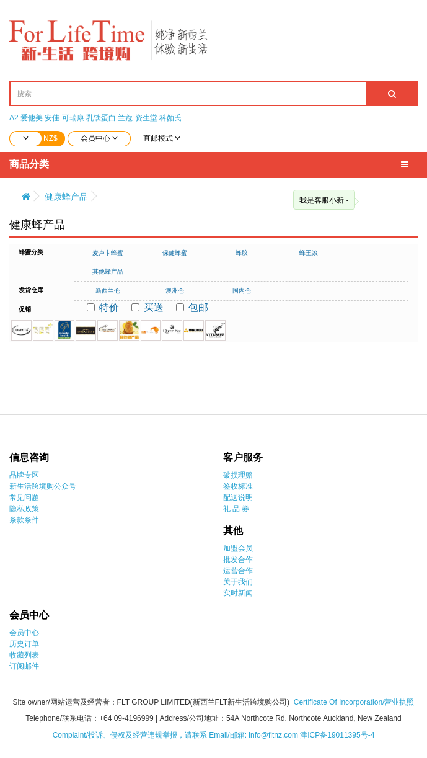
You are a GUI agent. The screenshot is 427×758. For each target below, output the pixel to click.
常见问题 (24, 497)
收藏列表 (24, 655)
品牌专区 (24, 475)
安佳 (52, 118)
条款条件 (24, 519)
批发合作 (238, 559)
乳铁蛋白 (101, 118)
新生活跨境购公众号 (42, 486)
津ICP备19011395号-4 (337, 735)
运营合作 (238, 570)
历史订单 (24, 644)
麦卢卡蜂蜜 (107, 252)
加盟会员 (238, 548)
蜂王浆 (308, 252)
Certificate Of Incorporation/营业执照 (354, 702)
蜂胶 (242, 252)
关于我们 (238, 581)
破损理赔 (238, 475)
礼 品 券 (236, 508)
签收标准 (238, 486)
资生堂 (146, 118)
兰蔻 (125, 118)
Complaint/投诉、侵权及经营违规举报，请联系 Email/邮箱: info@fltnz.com (177, 735)
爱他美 (31, 118)
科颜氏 (170, 118)
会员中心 (24, 632)
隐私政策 (24, 508)
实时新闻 (238, 593)
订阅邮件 (24, 666)
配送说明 (238, 497)
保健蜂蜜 (174, 252)
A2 (14, 118)
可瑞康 (73, 118)
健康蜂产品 (66, 197)
